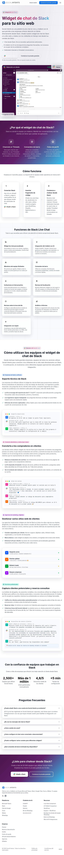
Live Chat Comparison (50, 803)
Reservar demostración (8, 829)
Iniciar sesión (33, 2)
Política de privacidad (34, 849)
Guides (4, 832)
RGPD (60, 849)
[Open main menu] (60, 2)
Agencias (4, 839)
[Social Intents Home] (11, 2)
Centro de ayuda (6, 834)
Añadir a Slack (10, 56)
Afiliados (4, 841)
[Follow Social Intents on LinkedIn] (5, 796)
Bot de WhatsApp (27, 810)
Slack (3, 806)
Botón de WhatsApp (49, 817)
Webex (4, 813)
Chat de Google (6, 808)
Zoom (3, 810)
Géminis (25, 808)
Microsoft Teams (6, 803)
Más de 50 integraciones (50, 819)
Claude (25, 806)
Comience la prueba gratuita (48, 2)
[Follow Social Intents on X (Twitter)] (3, 796)
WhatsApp (5, 815)
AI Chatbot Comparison (50, 806)
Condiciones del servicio (48, 849)
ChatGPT (25, 803)
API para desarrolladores (9, 836)
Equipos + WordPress (50, 810)
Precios (4, 827)
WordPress (47, 808)
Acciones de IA (27, 813)
